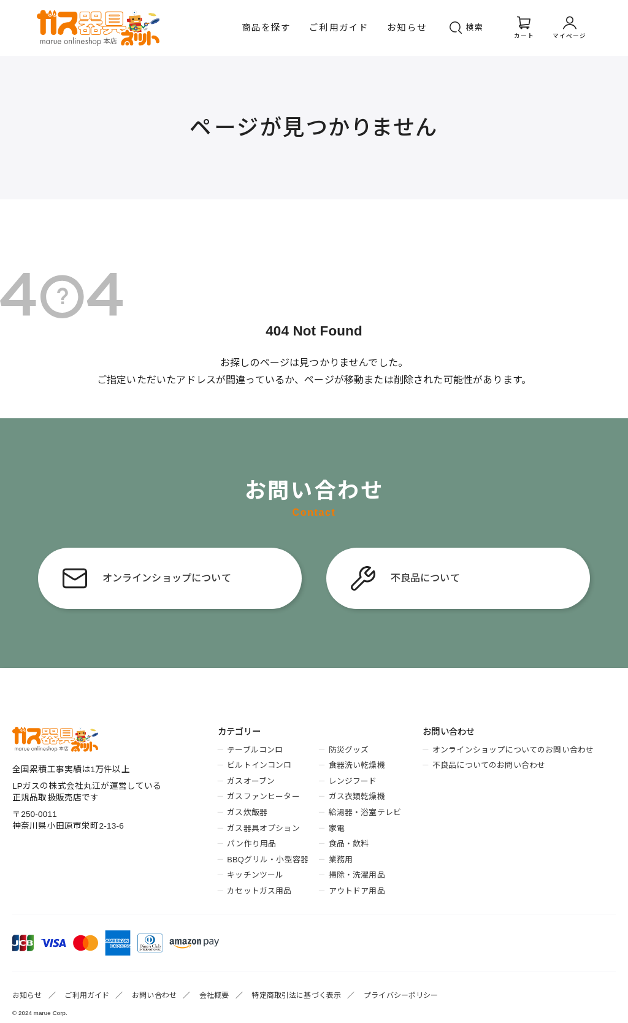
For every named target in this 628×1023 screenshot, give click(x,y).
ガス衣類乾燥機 (357, 796)
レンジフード (353, 781)
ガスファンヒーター (263, 796)
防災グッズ (349, 749)
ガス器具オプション (263, 828)
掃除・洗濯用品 (357, 874)
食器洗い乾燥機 (357, 765)
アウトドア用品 (357, 890)
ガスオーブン (251, 781)
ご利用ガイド (339, 28)
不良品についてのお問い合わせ (488, 765)
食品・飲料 (349, 843)
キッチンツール (255, 874)
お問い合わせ (154, 995)
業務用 (341, 859)
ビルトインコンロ (259, 765)
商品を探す (266, 28)
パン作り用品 (251, 843)
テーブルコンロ (255, 749)
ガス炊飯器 (247, 812)
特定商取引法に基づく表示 (296, 995)
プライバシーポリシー (401, 995)
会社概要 (214, 995)
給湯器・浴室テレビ (365, 812)
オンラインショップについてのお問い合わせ (513, 749)
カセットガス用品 (259, 890)
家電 (337, 828)
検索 (475, 27)
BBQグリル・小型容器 (267, 859)
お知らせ (407, 28)
